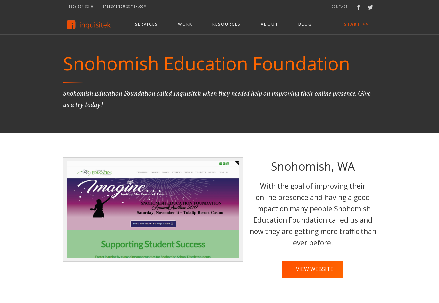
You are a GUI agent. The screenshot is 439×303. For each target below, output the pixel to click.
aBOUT (269, 24)
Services (146, 24)
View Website (314, 269)
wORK (185, 24)
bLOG (305, 24)
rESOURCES (226, 24)
